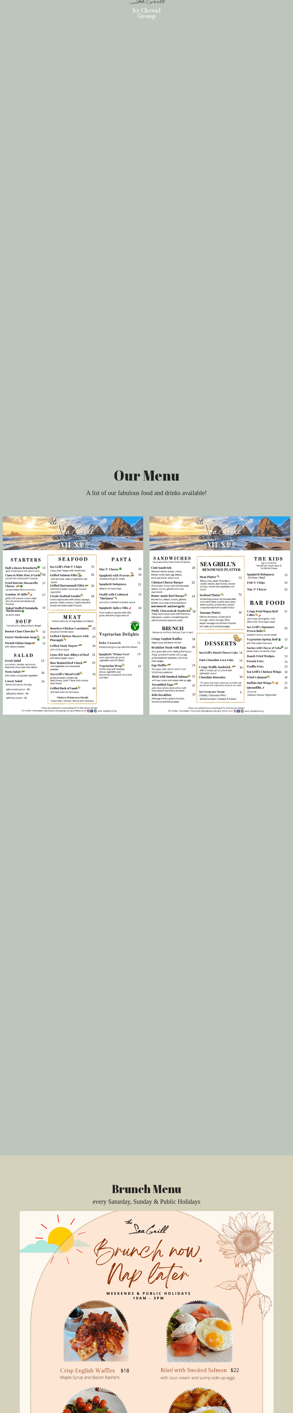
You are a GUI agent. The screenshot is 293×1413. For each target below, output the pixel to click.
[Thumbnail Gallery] (73, 615)
